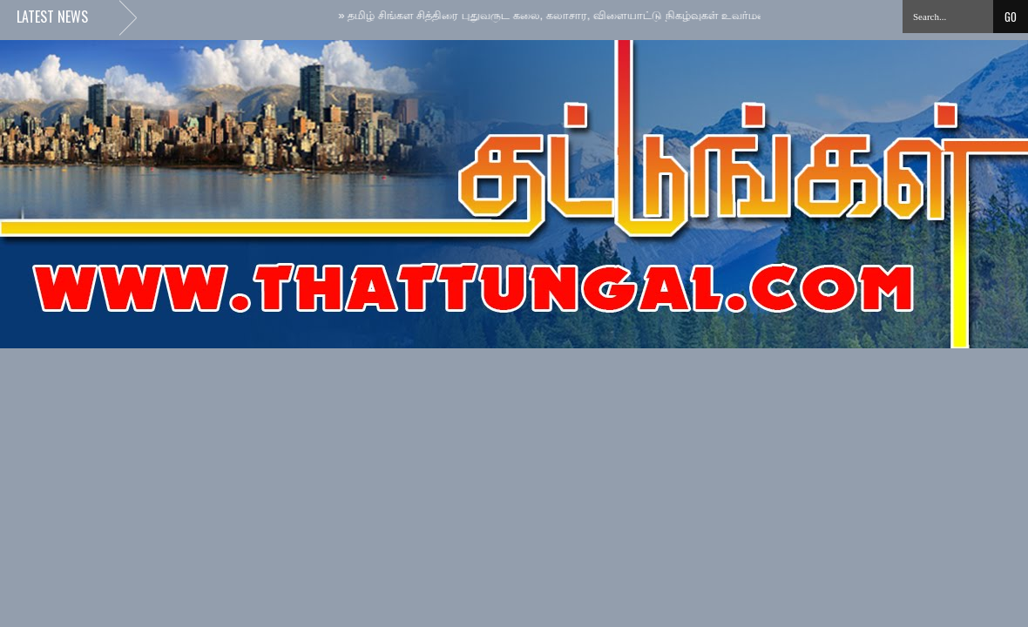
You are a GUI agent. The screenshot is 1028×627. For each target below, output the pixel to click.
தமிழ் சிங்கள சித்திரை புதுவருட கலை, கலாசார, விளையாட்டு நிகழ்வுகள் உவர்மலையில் (571, 15)
